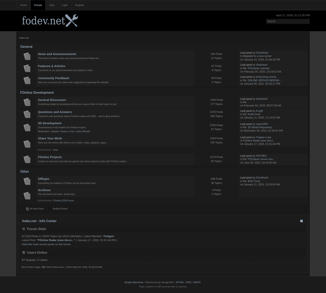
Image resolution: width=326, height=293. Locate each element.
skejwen (55, 131)
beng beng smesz (266, 76)
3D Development (50, 123)
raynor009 (262, 124)
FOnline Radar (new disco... (259, 140)
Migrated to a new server (257, 56)
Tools (55, 150)
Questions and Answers (55, 112)
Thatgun (108, 236)
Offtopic (43, 179)
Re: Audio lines (251, 114)
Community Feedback (53, 78)
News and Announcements (57, 54)
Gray (71, 131)
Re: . (245, 102)
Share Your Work (50, 138)
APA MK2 (261, 155)
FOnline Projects (50, 157)
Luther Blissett (82, 131)
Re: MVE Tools (251, 181)
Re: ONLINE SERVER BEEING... (262, 80)
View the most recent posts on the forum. (46, 244)
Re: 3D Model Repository (257, 127)
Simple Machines (133, 282)
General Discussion (52, 100)
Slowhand (261, 64)
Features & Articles (51, 66)
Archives (44, 190)
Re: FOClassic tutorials (256, 68)
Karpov (64, 131)
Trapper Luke (263, 137)
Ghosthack (262, 52)
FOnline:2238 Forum (63, 200)
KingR (259, 111)
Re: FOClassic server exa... (259, 159)
